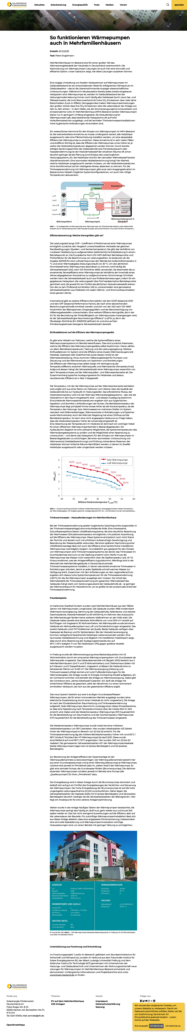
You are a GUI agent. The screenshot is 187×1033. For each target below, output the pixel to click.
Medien (110, 5)
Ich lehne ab (156, 1026)
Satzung (100, 1007)
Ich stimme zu (173, 1026)
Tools (96, 5)
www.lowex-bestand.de (62, 975)
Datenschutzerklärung (108, 1004)
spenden (179, 5)
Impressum (102, 1001)
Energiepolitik (80, 5)
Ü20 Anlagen (58, 1004)
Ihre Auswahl (141, 1026)
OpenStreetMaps (15, 1025)
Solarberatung (58, 5)
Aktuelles (39, 5)
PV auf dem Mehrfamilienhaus (67, 1001)
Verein (123, 5)
